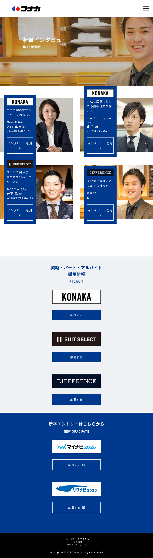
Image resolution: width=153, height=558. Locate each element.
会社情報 (78, 541)
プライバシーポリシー (78, 545)
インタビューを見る (20, 145)
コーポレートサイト (78, 538)
